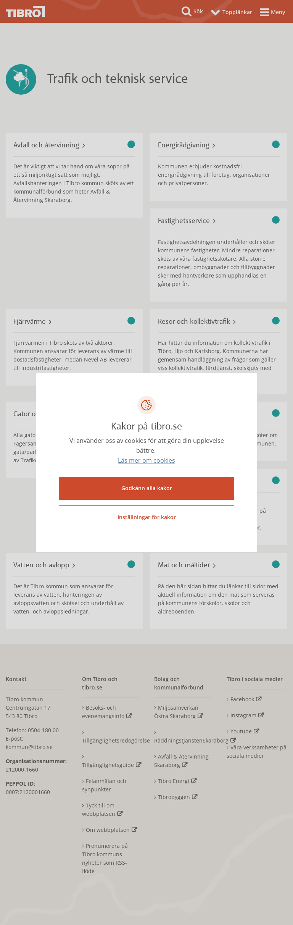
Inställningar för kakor (147, 517)
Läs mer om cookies (146, 460)
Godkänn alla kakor (146, 488)
